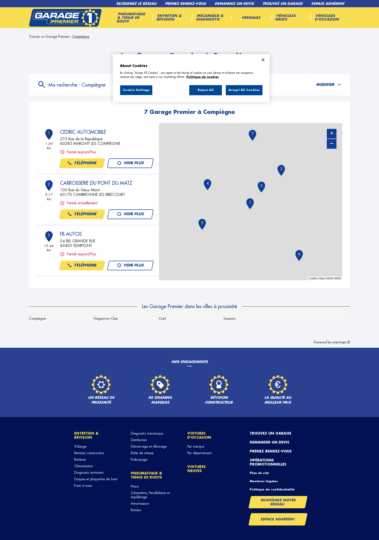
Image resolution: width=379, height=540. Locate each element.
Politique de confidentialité (272, 489)
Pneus (135, 486)
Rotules (136, 510)
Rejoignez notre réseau (278, 502)
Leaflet (313, 278)
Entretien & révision (86, 435)
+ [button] (331, 133)
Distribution (139, 440)
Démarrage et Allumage (149, 446)
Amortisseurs (140, 503)
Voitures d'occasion (199, 435)
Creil (162, 318)
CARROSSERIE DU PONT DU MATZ (96, 183)
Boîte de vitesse (142, 453)
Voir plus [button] (130, 163)
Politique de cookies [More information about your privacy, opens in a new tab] (202, 77)
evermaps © (341, 342)
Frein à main (83, 485)
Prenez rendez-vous (271, 451)
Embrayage (139, 459)
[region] (191, 78)
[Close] (263, 59)
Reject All (206, 90)
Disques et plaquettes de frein (95, 479)
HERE (337, 278)
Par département (199, 453)
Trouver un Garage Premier (49, 36)
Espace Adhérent (277, 519)
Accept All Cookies (244, 90)
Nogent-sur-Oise (106, 318)
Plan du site (259, 473)
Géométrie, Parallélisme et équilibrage (150, 495)
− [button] (331, 144)
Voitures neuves (196, 469)
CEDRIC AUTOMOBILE (83, 132)
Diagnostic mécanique (147, 433)
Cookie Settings (136, 90)
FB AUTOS (71, 234)
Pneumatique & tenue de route (146, 475)
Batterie (80, 459)
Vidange (80, 446)
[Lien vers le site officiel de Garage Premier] (65, 18)
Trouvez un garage (270, 433)
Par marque (195, 446)
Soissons (229, 318)
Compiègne (80, 36)
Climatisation (83, 466)
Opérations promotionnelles (268, 462)
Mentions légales (264, 481)
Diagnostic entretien (88, 472)
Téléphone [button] (82, 163)
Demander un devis (269, 442)
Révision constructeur (89, 453)
